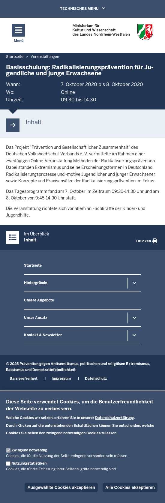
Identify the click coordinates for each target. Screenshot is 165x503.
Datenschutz (96, 378)
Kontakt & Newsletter (43, 335)
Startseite (33, 265)
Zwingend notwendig (29, 450)
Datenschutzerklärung (114, 417)
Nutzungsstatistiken (28, 463)
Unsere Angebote (39, 300)
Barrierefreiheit (24, 378)
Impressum (61, 378)
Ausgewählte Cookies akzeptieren (61, 487)
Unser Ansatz (35, 317)
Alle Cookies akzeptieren (130, 487)
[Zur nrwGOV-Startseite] (113, 34)
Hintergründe (35, 282)
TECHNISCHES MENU (91, 8)
